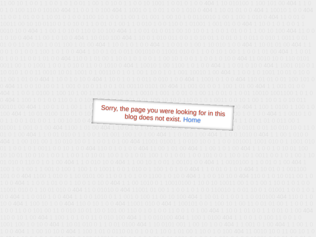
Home (192, 120)
